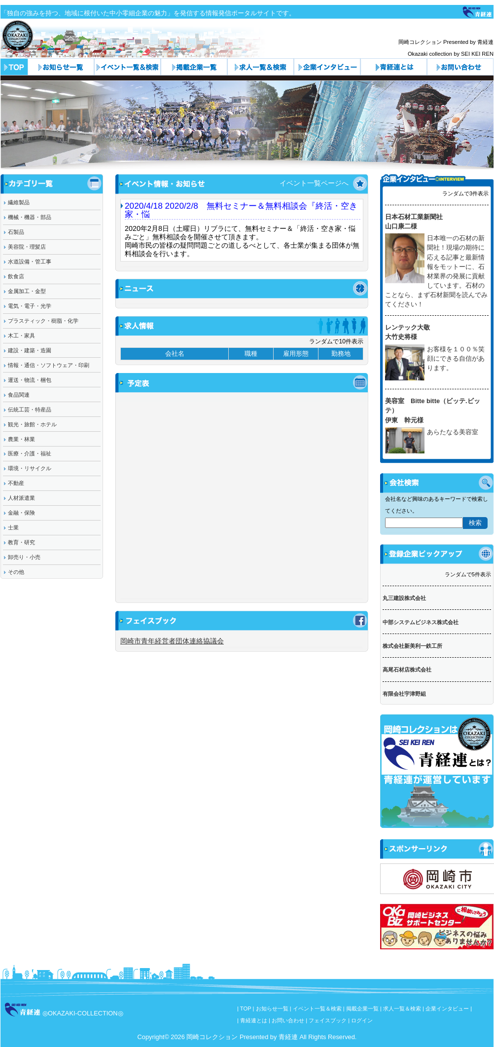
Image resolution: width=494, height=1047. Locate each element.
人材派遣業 (21, 498)
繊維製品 (19, 202)
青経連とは (393, 66)
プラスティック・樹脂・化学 (43, 321)
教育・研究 (21, 542)
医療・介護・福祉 (29, 453)
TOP (245, 1008)
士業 (13, 527)
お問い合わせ (460, 66)
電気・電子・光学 (29, 306)
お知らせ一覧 (61, 66)
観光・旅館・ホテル (32, 424)
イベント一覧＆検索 (127, 66)
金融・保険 (21, 513)
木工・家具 (21, 335)
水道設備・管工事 (29, 261)
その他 (16, 572)
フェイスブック (328, 1020)
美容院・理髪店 (27, 247)
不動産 (16, 483)
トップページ (14, 66)
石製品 (16, 232)
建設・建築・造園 (29, 350)
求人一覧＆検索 (260, 66)
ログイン (362, 1020)
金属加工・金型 (27, 291)
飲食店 (16, 276)
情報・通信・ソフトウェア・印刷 (48, 365)
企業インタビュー (327, 66)
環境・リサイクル (29, 468)
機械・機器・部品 (29, 217)
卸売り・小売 (24, 557)
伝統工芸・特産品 (29, 409)
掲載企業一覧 (362, 1008)
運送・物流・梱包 (29, 380)
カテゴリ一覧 (194, 66)
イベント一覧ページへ (314, 183)
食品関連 (19, 395)
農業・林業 (21, 439)
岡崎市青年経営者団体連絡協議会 (172, 641)
